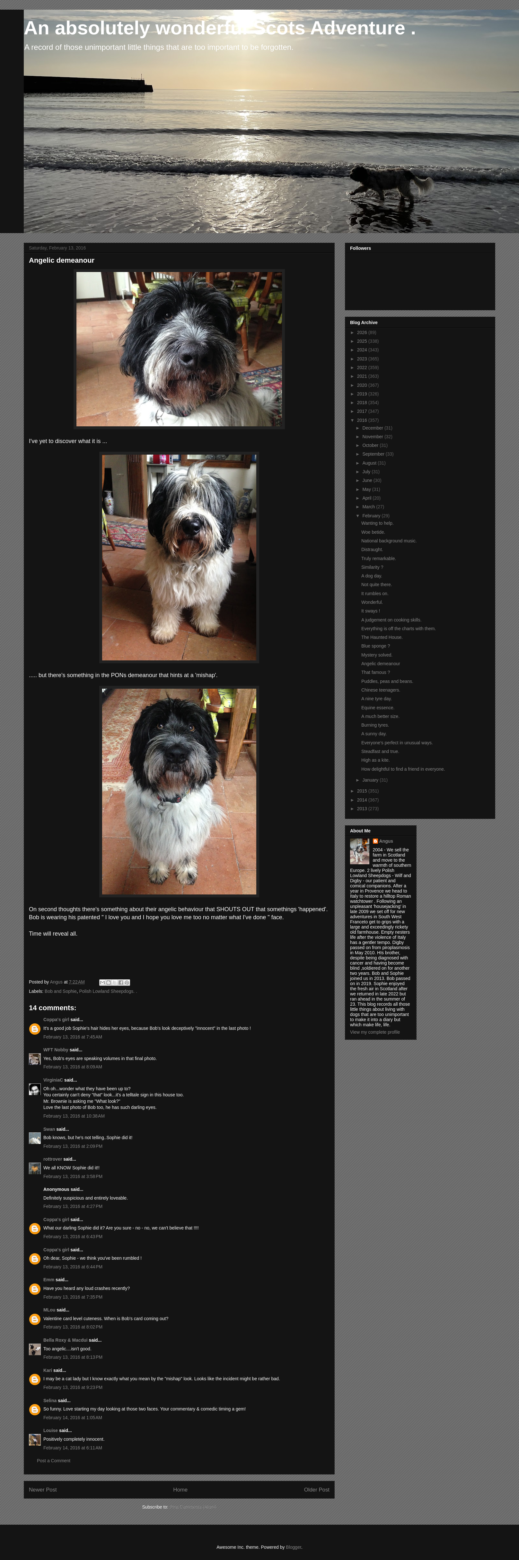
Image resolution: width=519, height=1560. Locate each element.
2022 (362, 367)
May (367, 489)
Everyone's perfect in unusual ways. (397, 742)
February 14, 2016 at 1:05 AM (72, 1417)
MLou (49, 1309)
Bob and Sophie (61, 991)
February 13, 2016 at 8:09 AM (72, 1066)
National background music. (389, 540)
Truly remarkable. (378, 558)
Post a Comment (53, 1460)
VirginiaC (53, 1080)
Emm (48, 1279)
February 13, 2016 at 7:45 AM (72, 1036)
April (367, 498)
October (371, 445)
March (369, 506)
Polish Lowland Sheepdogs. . (108, 991)
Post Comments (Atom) (193, 1507)
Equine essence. (378, 707)
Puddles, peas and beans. (387, 681)
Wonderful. (372, 602)
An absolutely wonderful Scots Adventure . (220, 28)
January (371, 780)
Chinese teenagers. (380, 690)
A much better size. (380, 716)
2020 (362, 385)
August (369, 463)
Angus (386, 841)
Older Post (317, 1490)
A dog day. (371, 575)
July (367, 471)
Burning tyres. (375, 725)
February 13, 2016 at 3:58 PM (72, 1176)
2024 (362, 349)
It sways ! (370, 610)
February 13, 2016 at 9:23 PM (72, 1387)
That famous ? (375, 672)
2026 (362, 332)
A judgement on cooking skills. (391, 619)
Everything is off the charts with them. (398, 628)
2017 (362, 411)
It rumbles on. (375, 593)
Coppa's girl (56, 1019)
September (373, 454)
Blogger (293, 1547)
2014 (362, 800)
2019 (362, 393)
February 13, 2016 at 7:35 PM (72, 1297)
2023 (362, 358)
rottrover (52, 1159)
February (372, 515)
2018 (362, 402)
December (373, 428)
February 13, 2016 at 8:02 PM (72, 1326)
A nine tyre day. (376, 698)
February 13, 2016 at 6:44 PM (72, 1266)
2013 (362, 808)
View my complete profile (375, 1032)
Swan (49, 1129)
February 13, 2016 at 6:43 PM (72, 1236)
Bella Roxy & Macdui (65, 1340)
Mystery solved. (376, 655)
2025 (362, 341)
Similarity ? (372, 567)
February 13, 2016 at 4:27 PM (72, 1206)
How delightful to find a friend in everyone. (403, 769)
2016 (362, 420)
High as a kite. (375, 760)
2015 (362, 791)
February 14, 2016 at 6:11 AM (72, 1447)
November (373, 436)
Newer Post (43, 1490)
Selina (50, 1400)
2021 (362, 376)
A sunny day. (374, 733)
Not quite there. (376, 584)
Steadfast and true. (380, 751)
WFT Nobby (55, 1049)
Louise (50, 1430)
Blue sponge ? (375, 645)
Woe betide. (373, 532)
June (367, 480)
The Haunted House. (382, 637)
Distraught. (372, 549)
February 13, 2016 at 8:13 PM (72, 1357)
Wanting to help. (377, 523)
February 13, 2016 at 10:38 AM (74, 1116)
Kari (47, 1370)
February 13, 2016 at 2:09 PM (72, 1146)
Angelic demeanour (380, 663)
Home (180, 1490)
